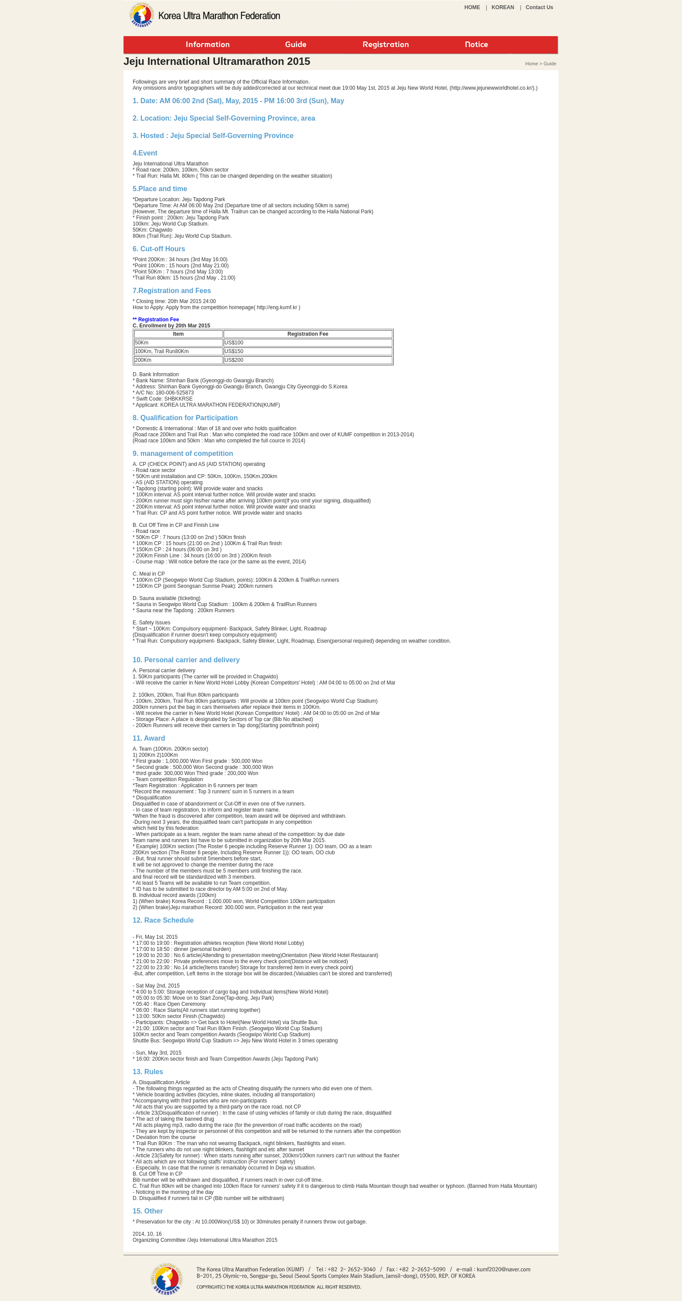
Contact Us (539, 7)
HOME (472, 7)
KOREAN (502, 7)
